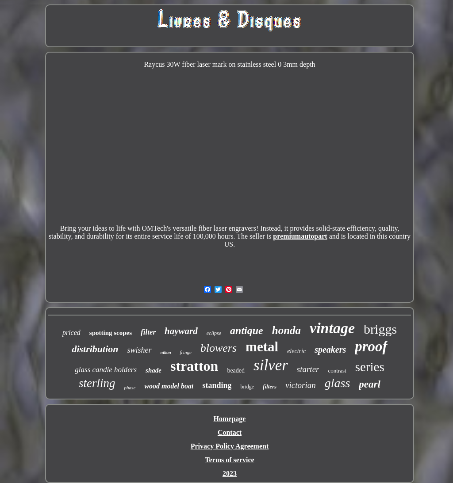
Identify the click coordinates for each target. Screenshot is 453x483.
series (369, 367)
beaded (236, 370)
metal (262, 346)
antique (246, 330)
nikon (166, 352)
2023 (230, 473)
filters (269, 386)
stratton (194, 366)
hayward (181, 331)
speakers (330, 349)
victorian (300, 385)
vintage (332, 328)
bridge (247, 387)
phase (130, 387)
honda (286, 330)
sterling (97, 383)
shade (153, 370)
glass (337, 383)
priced (71, 332)
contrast (337, 370)
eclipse (214, 333)
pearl (369, 384)
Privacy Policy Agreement (230, 446)
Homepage (230, 418)
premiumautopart (300, 236)
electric (296, 351)
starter (308, 369)
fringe (185, 352)
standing (216, 385)
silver (270, 365)
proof (371, 346)
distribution (95, 348)
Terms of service (229, 460)
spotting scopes (110, 332)
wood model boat (168, 386)
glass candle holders (106, 369)
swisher (139, 350)
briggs (380, 329)
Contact (230, 432)
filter (148, 332)
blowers (218, 348)
